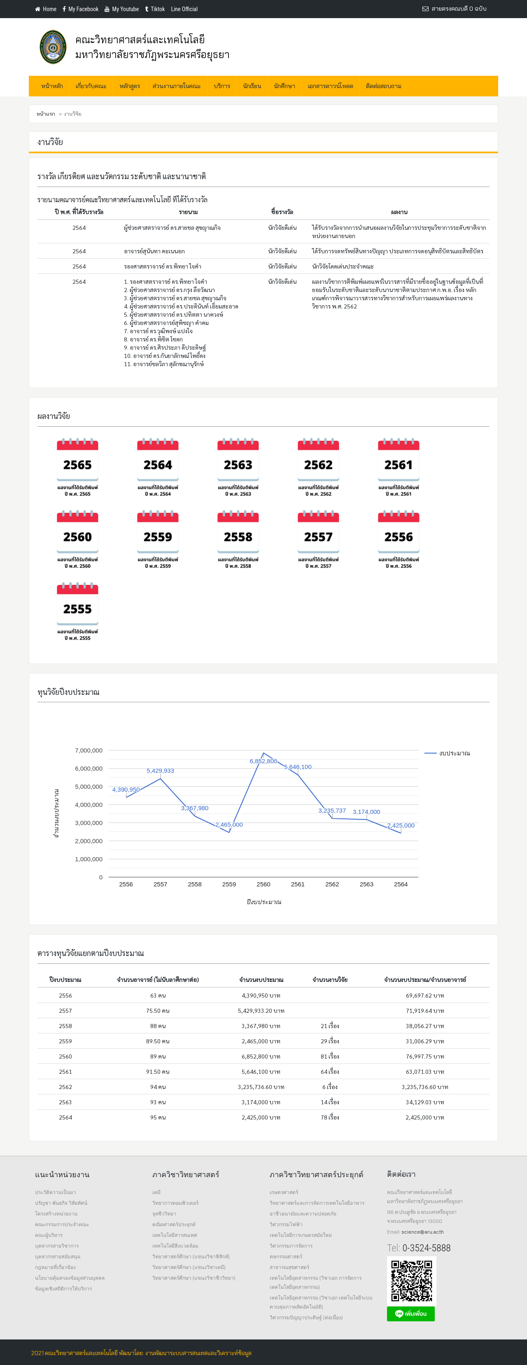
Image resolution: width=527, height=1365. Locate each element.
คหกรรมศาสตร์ (286, 1256)
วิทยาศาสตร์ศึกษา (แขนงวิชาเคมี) (188, 1267)
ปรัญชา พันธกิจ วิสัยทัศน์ (61, 1202)
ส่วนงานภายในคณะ (177, 86)
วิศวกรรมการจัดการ (291, 1245)
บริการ (222, 86)
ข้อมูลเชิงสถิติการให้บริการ (63, 1288)
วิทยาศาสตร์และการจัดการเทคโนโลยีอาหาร (317, 1202)
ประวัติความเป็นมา (55, 1192)
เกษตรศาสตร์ (284, 1192)
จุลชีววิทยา (164, 1213)
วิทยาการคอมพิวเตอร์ (175, 1202)
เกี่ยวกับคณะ (91, 86)
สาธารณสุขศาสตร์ (289, 1267)
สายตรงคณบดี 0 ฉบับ (454, 9)
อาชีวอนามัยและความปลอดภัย (303, 1213)
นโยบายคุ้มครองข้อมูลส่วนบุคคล (70, 1277)
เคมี (156, 1192)
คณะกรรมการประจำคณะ (62, 1224)
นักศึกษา (284, 86)
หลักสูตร (129, 86)
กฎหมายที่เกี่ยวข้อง (55, 1267)
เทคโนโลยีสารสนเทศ (174, 1235)
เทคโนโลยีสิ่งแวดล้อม (175, 1245)
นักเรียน (252, 86)
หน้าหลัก (52, 86)
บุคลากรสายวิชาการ (57, 1245)
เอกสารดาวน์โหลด (330, 86)
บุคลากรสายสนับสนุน (57, 1256)
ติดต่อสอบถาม (383, 86)
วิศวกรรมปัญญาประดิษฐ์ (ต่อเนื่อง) (306, 1317)
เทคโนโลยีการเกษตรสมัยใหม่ (301, 1235)
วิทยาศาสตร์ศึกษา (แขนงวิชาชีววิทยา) (193, 1277)
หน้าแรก (46, 113)
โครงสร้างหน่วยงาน (56, 1213)
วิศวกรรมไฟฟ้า (286, 1224)
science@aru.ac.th (422, 1232)
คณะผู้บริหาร (49, 1235)
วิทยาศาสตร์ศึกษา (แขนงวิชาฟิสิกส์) (190, 1256)
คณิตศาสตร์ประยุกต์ (174, 1224)
